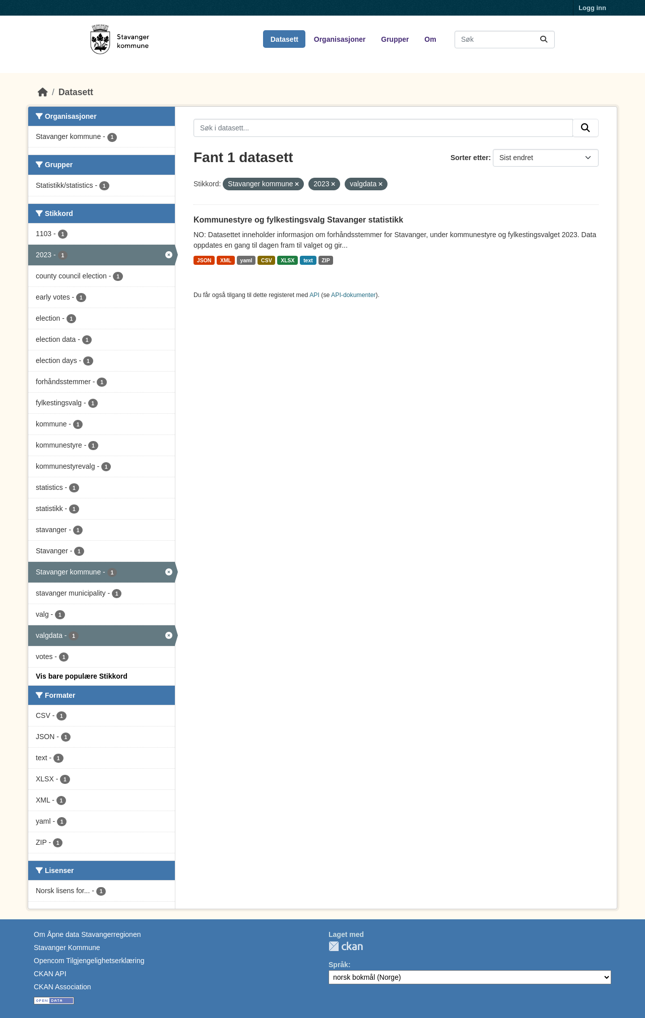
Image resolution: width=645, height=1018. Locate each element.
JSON (204, 260)
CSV (266, 260)
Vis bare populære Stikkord (81, 676)
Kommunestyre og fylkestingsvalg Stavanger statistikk (298, 219)
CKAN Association (62, 987)
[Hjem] (43, 92)
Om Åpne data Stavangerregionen (87, 934)
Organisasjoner (340, 39)
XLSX (287, 260)
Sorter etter (469, 158)
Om (430, 39)
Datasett (284, 39)
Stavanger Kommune (67, 947)
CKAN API (50, 974)
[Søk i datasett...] (505, 39)
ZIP (325, 260)
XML (225, 260)
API (314, 295)
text (308, 260)
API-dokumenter (353, 295)
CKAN (346, 946)
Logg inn (592, 8)
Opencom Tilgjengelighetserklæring (89, 961)
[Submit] (544, 39)
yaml (246, 260)
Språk (338, 965)
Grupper (395, 39)
